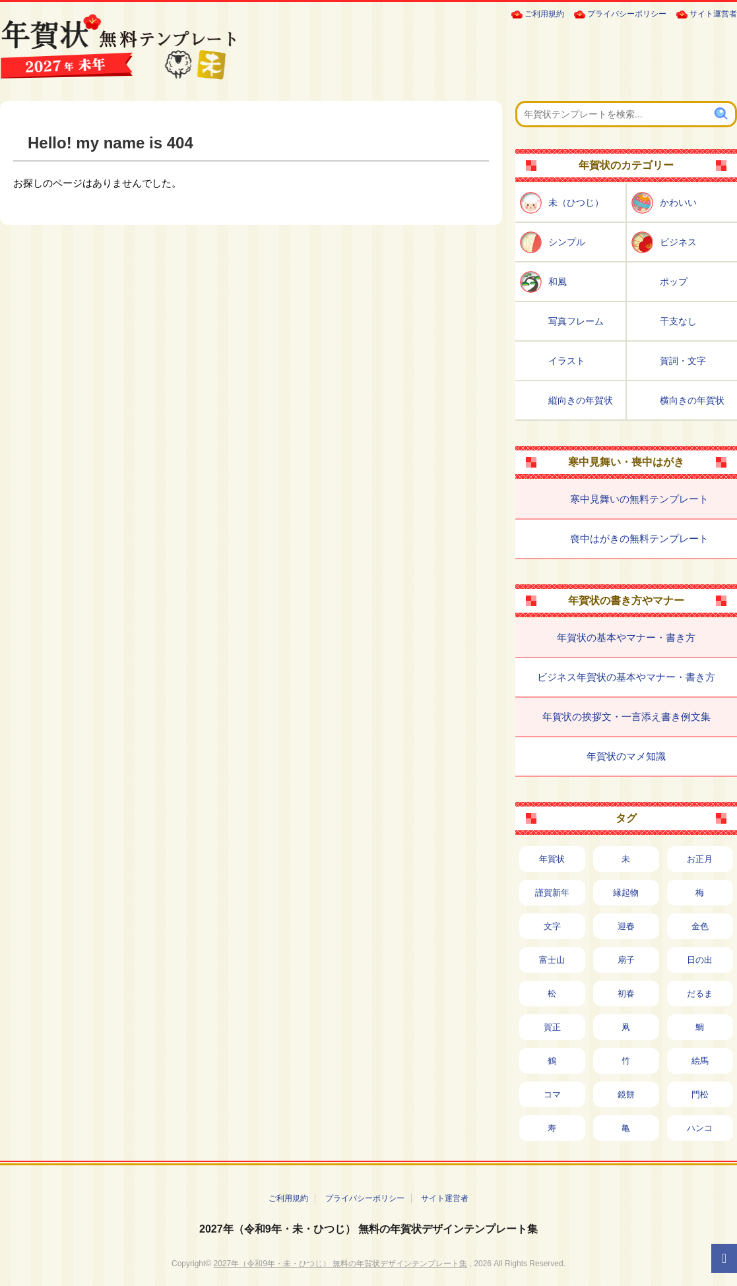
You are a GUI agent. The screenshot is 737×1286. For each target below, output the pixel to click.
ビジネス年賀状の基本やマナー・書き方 (626, 677)
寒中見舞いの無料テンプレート (639, 499)
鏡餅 (626, 1094)
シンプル (566, 242)
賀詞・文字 (683, 360)
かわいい (678, 202)
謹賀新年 (552, 893)
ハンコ (700, 1128)
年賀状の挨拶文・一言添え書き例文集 (626, 716)
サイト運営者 (713, 13)
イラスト (566, 360)
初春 (626, 993)
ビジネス (678, 242)
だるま (700, 993)
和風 (557, 281)
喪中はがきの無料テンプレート (639, 538)
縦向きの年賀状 (580, 400)
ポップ (674, 281)
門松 (700, 1094)
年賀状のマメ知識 (626, 756)
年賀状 (552, 859)
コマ (552, 1094)
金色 (700, 926)
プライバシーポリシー (626, 13)
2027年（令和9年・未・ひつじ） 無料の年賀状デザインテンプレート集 (368, 1229)
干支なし (678, 321)
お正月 (700, 859)
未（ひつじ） (576, 202)
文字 (552, 926)
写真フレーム (576, 321)
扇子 (626, 960)
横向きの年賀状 (692, 400)
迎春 (626, 926)
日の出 (700, 960)
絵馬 (700, 1061)
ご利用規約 (544, 13)
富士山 (552, 960)
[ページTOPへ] (724, 1258)
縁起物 (626, 893)
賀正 (552, 1027)
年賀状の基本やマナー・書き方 (626, 637)
